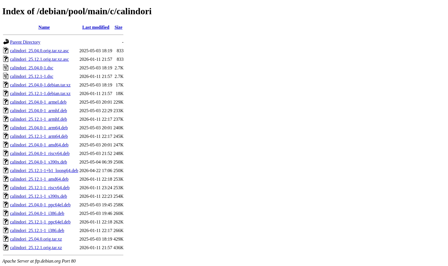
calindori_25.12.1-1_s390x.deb (38, 196)
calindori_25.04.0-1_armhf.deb (38, 110)
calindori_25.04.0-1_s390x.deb (38, 162)
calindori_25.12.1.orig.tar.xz (36, 247)
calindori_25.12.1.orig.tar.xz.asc (39, 59)
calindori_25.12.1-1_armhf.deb (38, 119)
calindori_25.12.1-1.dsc (31, 76)
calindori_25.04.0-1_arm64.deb (39, 127)
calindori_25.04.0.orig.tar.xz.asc (39, 50)
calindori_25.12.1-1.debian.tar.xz (40, 93)
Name (44, 27)
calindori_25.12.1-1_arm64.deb (39, 136)
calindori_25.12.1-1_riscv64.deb (39, 187)
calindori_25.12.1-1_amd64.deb (39, 179)
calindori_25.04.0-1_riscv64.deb (39, 153)
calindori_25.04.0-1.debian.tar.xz (40, 84)
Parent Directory (25, 42)
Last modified (95, 27)
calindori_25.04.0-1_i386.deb (37, 213)
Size (119, 27)
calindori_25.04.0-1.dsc (31, 67)
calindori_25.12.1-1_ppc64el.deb (40, 221)
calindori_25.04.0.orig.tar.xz (36, 239)
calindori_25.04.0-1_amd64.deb (39, 144)
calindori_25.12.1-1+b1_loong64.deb (44, 170)
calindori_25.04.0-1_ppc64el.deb (40, 204)
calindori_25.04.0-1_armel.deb (38, 102)
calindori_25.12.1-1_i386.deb (37, 230)
